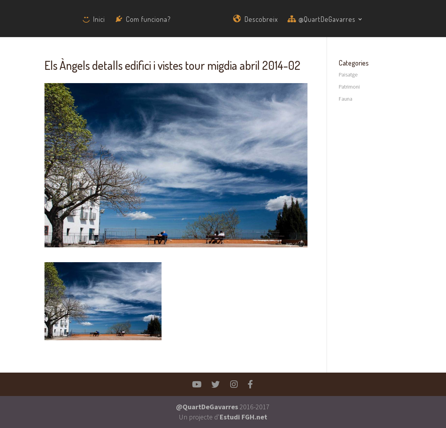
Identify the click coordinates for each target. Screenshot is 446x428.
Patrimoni (349, 86)
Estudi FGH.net (243, 416)
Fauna (345, 98)
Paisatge (348, 74)
